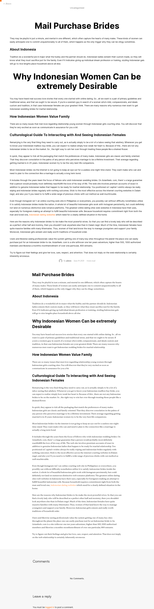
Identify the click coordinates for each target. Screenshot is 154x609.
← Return (7, 3)
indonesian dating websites (42, 214)
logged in (49, 607)
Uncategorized (77, 8)
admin (68, 261)
